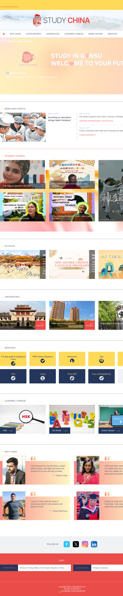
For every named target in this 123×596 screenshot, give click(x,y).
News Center (95, 34)
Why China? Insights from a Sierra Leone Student (69, 185)
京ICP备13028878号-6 (72, 589)
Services (112, 34)
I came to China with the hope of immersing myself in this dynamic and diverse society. (47, 504)
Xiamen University (9, 323)
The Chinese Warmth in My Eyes (17, 186)
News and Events (15, 109)
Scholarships (33, 34)
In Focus (10, 246)
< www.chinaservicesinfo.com (9, 7)
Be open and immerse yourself (16, 218)
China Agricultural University (63, 323)
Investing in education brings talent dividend (59, 119)
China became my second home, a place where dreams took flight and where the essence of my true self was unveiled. (48, 468)
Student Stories (15, 156)
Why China (15, 34)
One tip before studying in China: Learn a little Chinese (71, 217)
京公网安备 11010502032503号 (73, 591)
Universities (52, 34)
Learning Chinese (74, 34)
